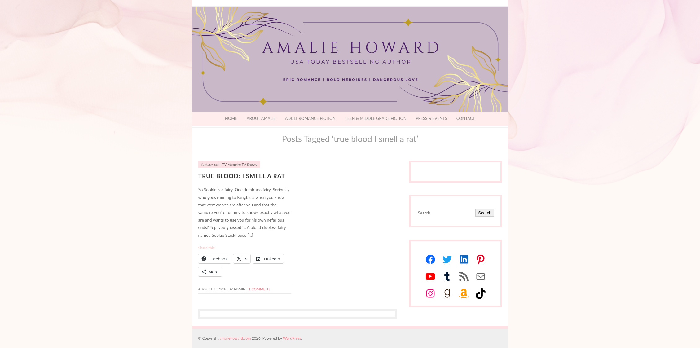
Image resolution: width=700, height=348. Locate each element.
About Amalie (261, 118)
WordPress (292, 338)
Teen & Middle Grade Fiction (376, 118)
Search (484, 212)
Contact (465, 118)
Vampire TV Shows (242, 164)
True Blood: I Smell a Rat (241, 175)
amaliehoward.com (235, 338)
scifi (217, 164)
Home (231, 118)
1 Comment (259, 289)
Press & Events (431, 118)
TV (224, 164)
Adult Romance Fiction (310, 118)
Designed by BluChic (493, 338)
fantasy (207, 164)
